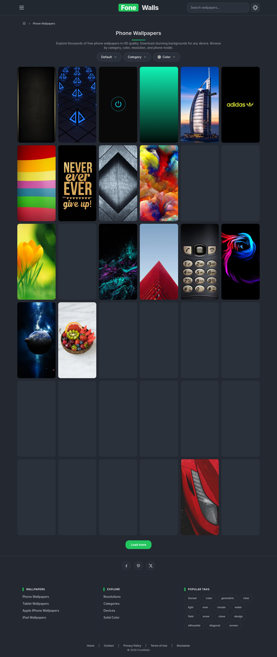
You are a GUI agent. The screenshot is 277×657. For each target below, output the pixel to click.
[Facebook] (126, 565)
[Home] (24, 23)
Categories (111, 603)
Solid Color (111, 617)
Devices (109, 610)
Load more (138, 544)
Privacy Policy (132, 645)
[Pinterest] (138, 565)
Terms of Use (159, 645)
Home (90, 645)
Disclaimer (183, 645)
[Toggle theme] (255, 7)
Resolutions (112, 596)
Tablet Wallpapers (36, 603)
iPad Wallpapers (34, 617)
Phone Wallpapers (36, 596)
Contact (109, 645)
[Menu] (21, 7)
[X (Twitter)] (150, 565)
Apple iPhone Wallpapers (41, 610)
